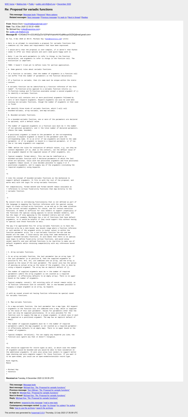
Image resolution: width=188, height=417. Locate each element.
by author (71, 405)
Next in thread (74, 17)
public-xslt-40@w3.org (45, 4)
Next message (33, 17)
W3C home (9, 4)
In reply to (62, 17)
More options (52, 15)
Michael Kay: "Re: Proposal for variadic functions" (45, 388)
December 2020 (64, 4)
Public (31, 4)
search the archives (44, 408)
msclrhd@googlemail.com (35, 24)
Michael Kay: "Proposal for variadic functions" (39, 393)
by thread (52, 405)
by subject (61, 405)
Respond (41, 15)
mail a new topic (51, 403)
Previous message (49, 17)
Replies (85, 17)
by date (43, 405)
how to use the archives (25, 408)
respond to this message (32, 403)
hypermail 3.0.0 (37, 413)
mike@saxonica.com (30, 29)
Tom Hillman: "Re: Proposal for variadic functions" (48, 390)
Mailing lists (21, 4)
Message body (29, 15)
